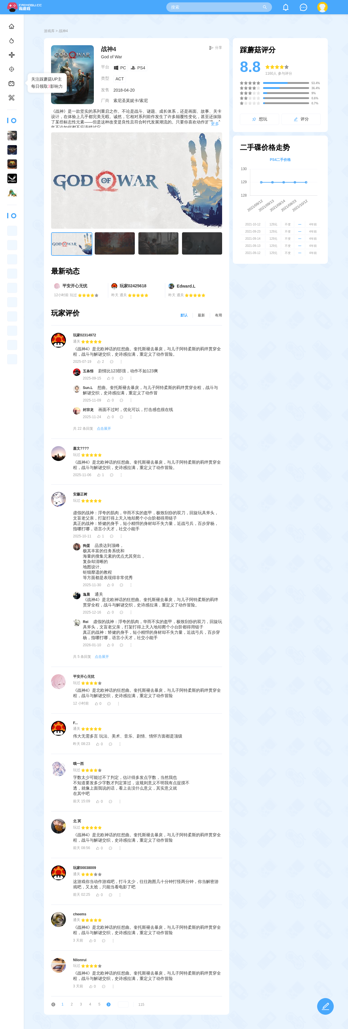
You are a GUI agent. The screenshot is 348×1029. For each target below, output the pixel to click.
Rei (85, 622)
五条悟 (88, 371)
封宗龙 (88, 410)
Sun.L (88, 388)
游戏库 (49, 31)
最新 (201, 315)
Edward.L (186, 286)
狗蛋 (86, 546)
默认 (184, 315)
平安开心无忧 (74, 285)
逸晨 (86, 594)
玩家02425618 (133, 285)
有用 (218, 315)
